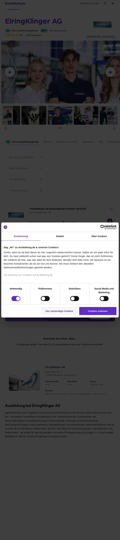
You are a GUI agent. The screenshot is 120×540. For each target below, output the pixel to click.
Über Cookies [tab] (99, 236)
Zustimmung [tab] (21, 236)
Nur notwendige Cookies (59, 311)
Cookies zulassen (98, 311)
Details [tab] (60, 236)
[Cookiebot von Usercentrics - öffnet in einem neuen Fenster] (102, 227)
